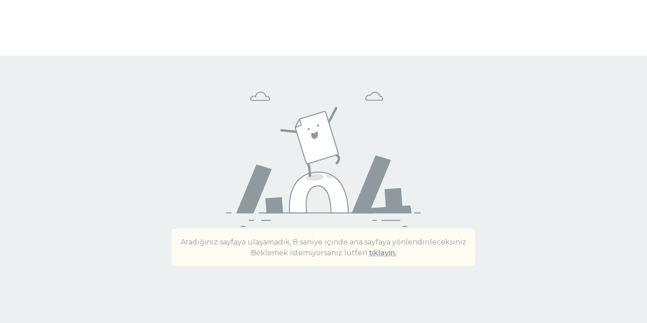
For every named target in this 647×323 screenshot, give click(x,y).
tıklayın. (383, 253)
